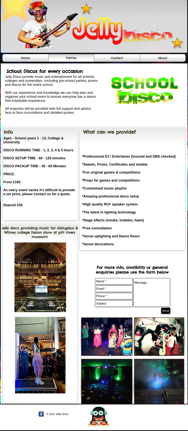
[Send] (165, 311)
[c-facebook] (41, 414)
